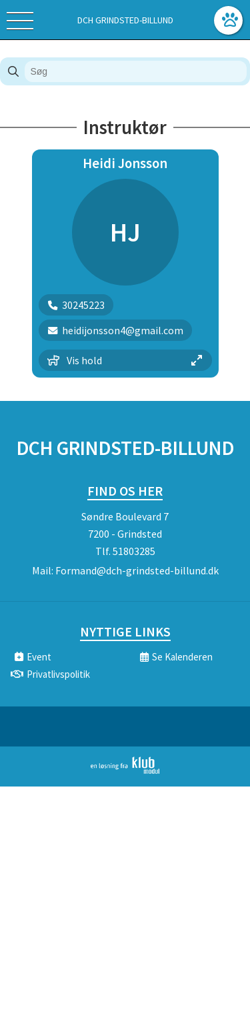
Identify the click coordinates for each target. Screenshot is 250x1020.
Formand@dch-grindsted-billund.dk (137, 570)
